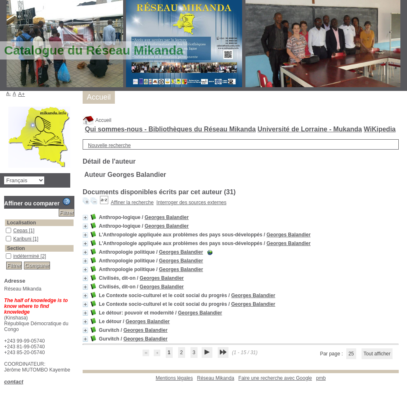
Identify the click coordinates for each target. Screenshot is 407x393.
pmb (321, 378)
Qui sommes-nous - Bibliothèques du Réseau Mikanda (170, 129)
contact (13, 382)
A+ (21, 94)
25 (351, 354)
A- (8, 93)
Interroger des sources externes (191, 202)
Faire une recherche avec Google (275, 378)
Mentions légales (174, 378)
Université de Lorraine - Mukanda (309, 129)
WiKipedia (379, 129)
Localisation (21, 223)
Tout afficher (377, 354)
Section (16, 248)
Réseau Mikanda (215, 378)
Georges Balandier (167, 217)
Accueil (97, 120)
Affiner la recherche (132, 202)
